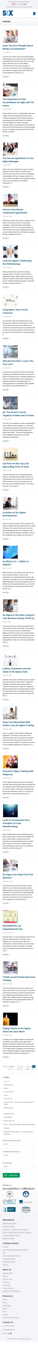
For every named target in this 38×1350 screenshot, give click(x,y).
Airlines (6, 1088)
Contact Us (8, 1322)
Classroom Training (9, 1226)
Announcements (9, 1092)
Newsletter (11, 1175)
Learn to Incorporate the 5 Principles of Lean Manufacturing (16, 823)
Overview (6, 1247)
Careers (5, 1302)
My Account (24, 7)
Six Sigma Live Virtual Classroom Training (15, 1229)
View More (6, 76)
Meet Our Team (7, 1279)
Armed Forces (8, 1099)
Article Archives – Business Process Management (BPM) (19, 1103)
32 (12, 1069)
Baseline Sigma (8, 1108)
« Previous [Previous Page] (11, 1066)
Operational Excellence (10, 1223)
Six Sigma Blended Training (11, 1235)
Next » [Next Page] (27, 1069)
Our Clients (6, 1282)
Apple (5, 1095)
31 (9, 1069)
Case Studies (8, 1117)
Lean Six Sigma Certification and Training (15, 1250)
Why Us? (5, 1276)
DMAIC (5, 1308)
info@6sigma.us (9, 1330)
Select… (19, 1144)
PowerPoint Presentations (11, 1317)
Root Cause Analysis (9, 1259)
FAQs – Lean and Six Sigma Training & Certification (19, 1124)
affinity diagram (8, 1085)
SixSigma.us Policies (25, 1338)
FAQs (4, 1311)
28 (27, 1066)
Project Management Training (12, 1256)
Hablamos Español (8, 1238)
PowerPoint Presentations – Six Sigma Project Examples (18, 1133)
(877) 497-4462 (12, 7)
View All (6, 1081)
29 (30, 1066)
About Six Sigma (8, 1273)
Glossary (6, 1128)
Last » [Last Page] (32, 1069)
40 (18, 1069)
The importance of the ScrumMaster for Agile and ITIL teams (18, 102)
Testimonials (7, 1285)
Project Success (9, 1114)
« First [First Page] (5, 1066)
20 (21, 1066)
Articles (6, 1077)
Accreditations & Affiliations (11, 1291)
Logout (30, 7)
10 (18, 1066)
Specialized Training (9, 1262)
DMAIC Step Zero (9, 1121)
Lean (4, 1253)
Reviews (5, 1265)
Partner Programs (8, 1288)
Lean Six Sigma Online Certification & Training (17, 1232)
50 (21, 1069)
